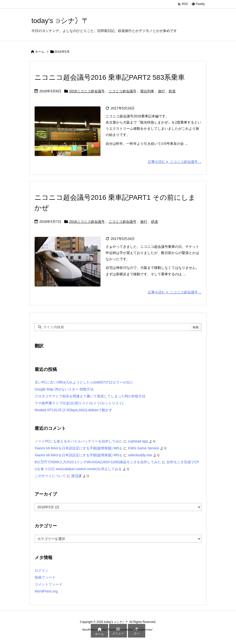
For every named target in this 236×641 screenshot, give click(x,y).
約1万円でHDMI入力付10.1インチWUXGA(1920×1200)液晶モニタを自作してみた (98, 462)
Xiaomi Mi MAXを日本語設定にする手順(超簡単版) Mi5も (78, 448)
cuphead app (138, 441)
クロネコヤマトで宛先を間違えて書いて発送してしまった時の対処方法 (90, 396)
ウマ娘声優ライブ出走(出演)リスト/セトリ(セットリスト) (79, 403)
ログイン (41, 570)
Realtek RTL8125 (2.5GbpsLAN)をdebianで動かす (73, 410)
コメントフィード (48, 584)
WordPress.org (46, 591)
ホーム (40, 51)
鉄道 (172, 91)
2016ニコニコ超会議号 (87, 91)
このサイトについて (50, 476)
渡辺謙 (76, 476)
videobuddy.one (140, 455)
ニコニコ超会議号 (122, 91)
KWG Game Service (143, 448)
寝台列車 (147, 91)
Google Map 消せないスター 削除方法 (64, 389)
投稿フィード (45, 577)
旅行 (161, 91)
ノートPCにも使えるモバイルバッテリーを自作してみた (78, 441)
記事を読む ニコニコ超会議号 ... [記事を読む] (175, 162)
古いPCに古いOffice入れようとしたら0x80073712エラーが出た (84, 382)
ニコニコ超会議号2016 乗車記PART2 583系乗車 (109, 77)
